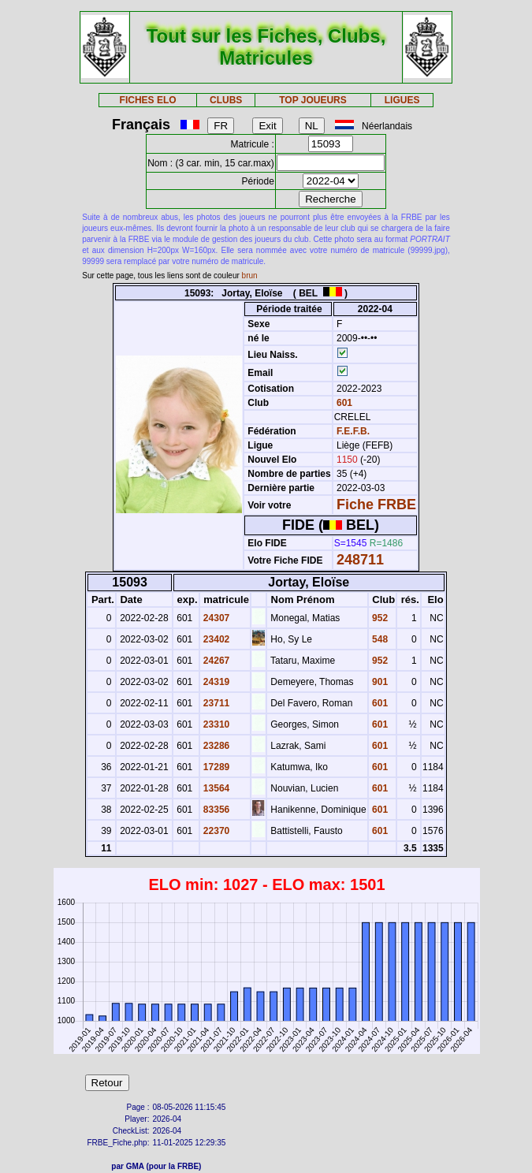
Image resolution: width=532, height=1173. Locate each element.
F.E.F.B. (353, 431)
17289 (215, 767)
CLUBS (226, 100)
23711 (215, 703)
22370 (215, 830)
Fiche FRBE (376, 504)
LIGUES (402, 100)
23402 (215, 639)
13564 (215, 788)
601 (343, 402)
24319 (215, 681)
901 (379, 681)
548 (379, 639)
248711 (360, 560)
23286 (215, 745)
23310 (215, 724)
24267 (215, 660)
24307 (215, 618)
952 (379, 618)
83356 (215, 809)
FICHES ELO (148, 100)
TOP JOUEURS (313, 100)
